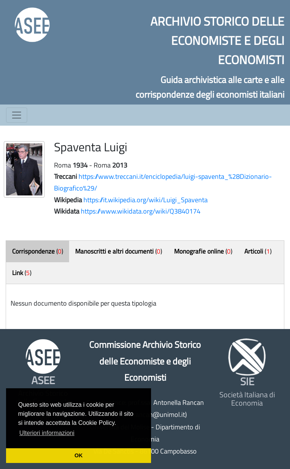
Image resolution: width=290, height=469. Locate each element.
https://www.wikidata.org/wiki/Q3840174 (141, 211)
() (37, 251)
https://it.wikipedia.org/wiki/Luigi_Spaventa (145, 200)
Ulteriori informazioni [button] (46, 433)
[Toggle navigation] (16, 115)
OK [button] (78, 455)
